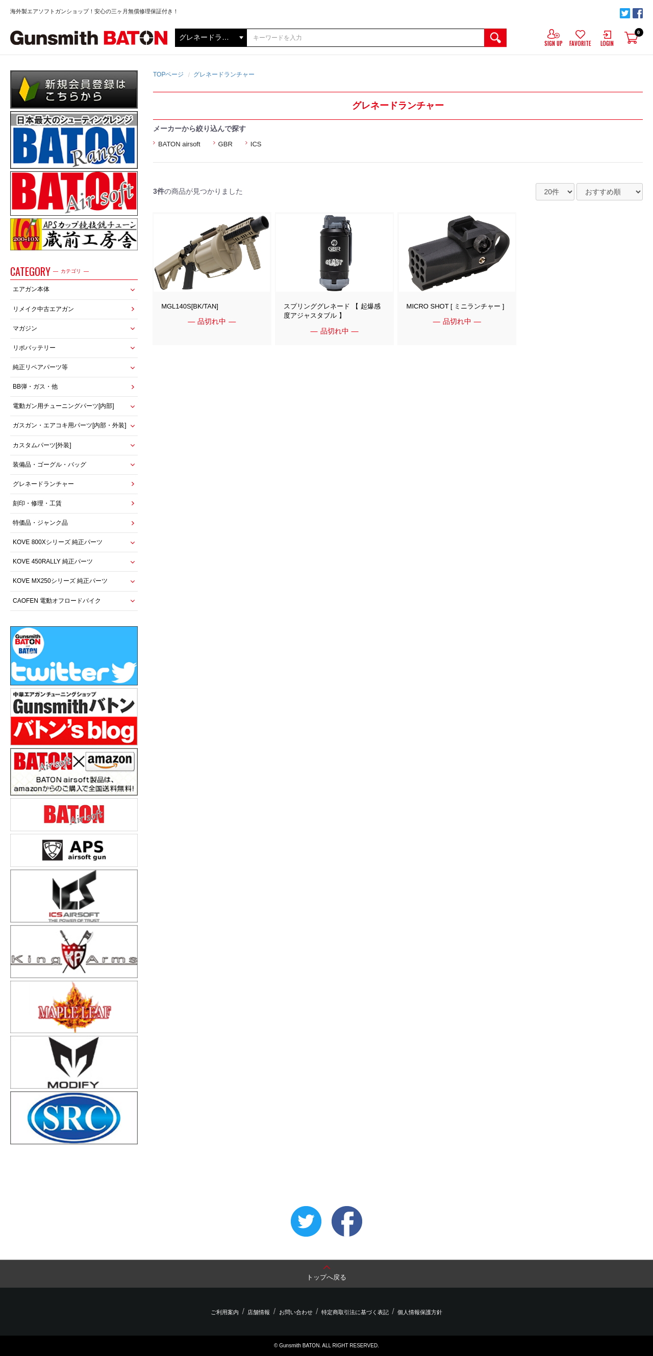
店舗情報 (261, 1312)
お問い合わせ (296, 1312)
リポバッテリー (34, 347)
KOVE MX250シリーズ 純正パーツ (60, 580)
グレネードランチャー (43, 484)
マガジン (25, 328)
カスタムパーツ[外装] (42, 445)
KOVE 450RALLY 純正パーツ (53, 561)
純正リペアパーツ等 (40, 367)
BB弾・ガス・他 (35, 386)
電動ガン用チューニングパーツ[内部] (63, 406)
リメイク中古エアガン (43, 309)
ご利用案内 (230, 1312)
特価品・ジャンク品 (40, 522)
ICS (256, 144)
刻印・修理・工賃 (37, 503)
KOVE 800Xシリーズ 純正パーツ (58, 542)
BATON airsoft (179, 144)
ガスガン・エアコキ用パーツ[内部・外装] (70, 425)
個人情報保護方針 (414, 1312)
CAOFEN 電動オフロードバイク (57, 600)
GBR (225, 144)
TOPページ (168, 74)
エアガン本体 (31, 289)
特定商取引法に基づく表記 (352, 1312)
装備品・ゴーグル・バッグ (49, 464)
